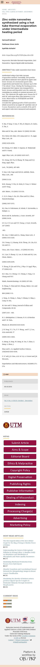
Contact (11, 640)
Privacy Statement (22, 640)
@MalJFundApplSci (20, 642)
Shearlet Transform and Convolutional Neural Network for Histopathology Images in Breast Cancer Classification (19, 571)
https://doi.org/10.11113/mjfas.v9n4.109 (19, 55)
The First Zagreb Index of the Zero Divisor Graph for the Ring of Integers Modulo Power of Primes (19, 543)
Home (4, 9)
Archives (11, 9)
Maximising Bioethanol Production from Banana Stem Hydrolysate (17, 563)
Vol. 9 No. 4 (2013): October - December (17, 11)
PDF (7, 374)
